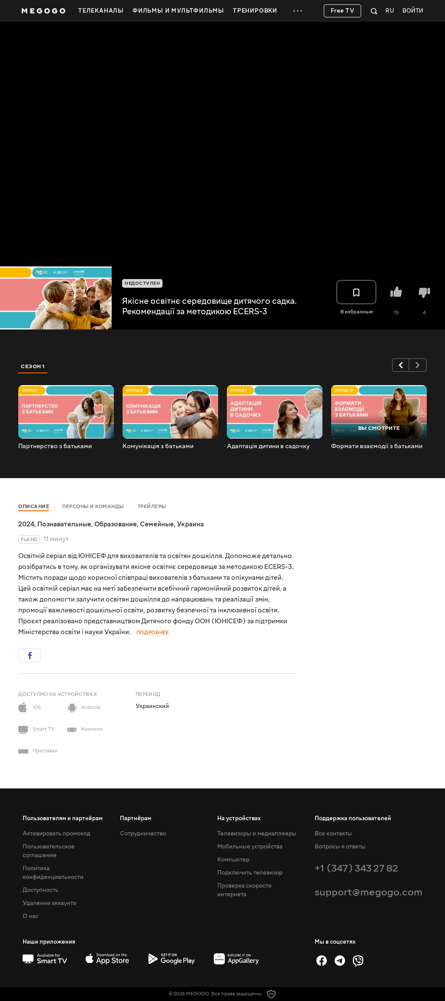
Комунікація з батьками (158, 446)
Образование (115, 524)
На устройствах (239, 818)
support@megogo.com (368, 892)
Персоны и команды (93, 506)
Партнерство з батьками (55, 446)
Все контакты (333, 834)
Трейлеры (151, 506)
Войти (412, 11)
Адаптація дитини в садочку (268, 446)
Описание (33, 506)
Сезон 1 (33, 366)
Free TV (343, 11)
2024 (26, 524)
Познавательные (64, 524)
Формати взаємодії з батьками (376, 446)
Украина (190, 524)
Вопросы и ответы (340, 847)
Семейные (157, 524)
